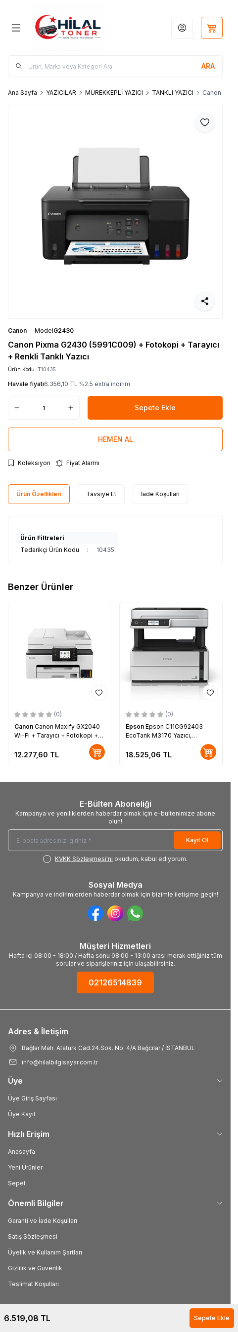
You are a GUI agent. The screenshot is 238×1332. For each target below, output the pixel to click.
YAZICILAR (61, 92)
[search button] (208, 66)
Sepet (17, 1183)
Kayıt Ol (197, 840)
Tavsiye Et (101, 494)
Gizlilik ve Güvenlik (35, 1268)
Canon (17, 330)
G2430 (63, 330)
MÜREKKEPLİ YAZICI (114, 92)
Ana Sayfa (22, 92)
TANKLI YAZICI (172, 92)
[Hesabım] (182, 28)
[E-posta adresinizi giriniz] (115, 840)
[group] (115, 211)
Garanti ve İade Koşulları (42, 1220)
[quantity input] (43, 407)
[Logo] (68, 27)
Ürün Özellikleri (38, 494)
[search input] (115, 66)
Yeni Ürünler (25, 1167)
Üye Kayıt (22, 1114)
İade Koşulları (160, 494)
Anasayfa (21, 1151)
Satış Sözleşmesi (32, 1236)
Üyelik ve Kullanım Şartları (45, 1252)
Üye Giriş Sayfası (32, 1098)
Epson (135, 726)
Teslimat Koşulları (33, 1284)
